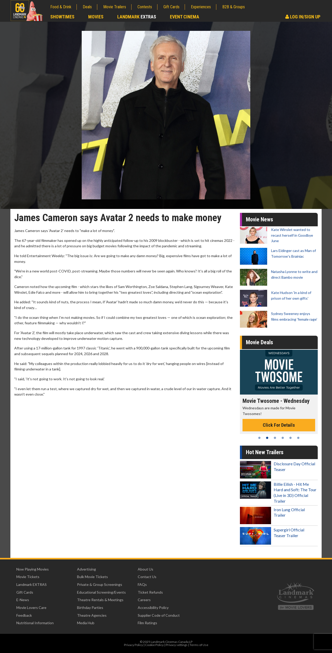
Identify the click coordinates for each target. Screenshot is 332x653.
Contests (144, 6)
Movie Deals (259, 342)
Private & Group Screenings (99, 584)
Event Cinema (184, 16)
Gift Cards (171, 6)
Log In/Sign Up (302, 16)
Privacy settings (177, 645)
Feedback (24, 615)
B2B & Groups (233, 6)
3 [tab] (275, 437)
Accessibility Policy (153, 607)
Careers (144, 600)
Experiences (201, 6)
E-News (22, 600)
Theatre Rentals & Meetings (100, 600)
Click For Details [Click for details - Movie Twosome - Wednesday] (279, 425)
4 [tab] (282, 437)
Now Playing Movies (32, 569)
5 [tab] (290, 437)
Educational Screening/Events (101, 592)
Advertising (86, 569)
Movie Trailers (114, 6)
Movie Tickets (27, 576)
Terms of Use (199, 645)
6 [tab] (298, 437)
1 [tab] (259, 437)
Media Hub (85, 623)
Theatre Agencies (92, 615)
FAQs (142, 584)
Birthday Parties (90, 607)
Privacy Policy (133, 645)
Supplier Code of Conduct (159, 615)
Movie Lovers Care (31, 607)
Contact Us (147, 576)
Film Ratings (147, 623)
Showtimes (62, 16)
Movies (95, 16)
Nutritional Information (35, 623)
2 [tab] (267, 437)
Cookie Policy (154, 645)
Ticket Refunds (150, 592)
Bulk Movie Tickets (92, 576)
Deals (87, 6)
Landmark (136, 16)
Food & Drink (60, 6)
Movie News (259, 219)
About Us (145, 569)
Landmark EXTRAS (31, 584)
